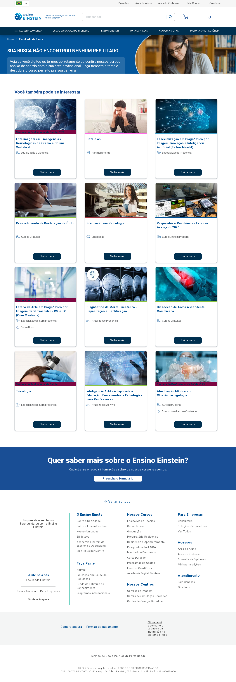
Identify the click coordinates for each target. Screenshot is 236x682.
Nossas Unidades (88, 531)
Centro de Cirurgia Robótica (145, 601)
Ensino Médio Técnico (141, 521)
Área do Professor (169, 3)
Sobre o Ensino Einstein (92, 526)
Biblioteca (83, 536)
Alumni (81, 569)
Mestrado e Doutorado (141, 552)
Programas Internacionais (93, 593)
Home (10, 39)
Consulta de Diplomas (192, 559)
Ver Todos (184, 531)
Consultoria (185, 521)
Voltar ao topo (119, 501)
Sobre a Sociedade (89, 521)
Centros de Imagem (139, 590)
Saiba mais (47, 172)
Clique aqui (155, 622)
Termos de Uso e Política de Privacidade (118, 656)
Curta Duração (136, 557)
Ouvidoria (215, 3)
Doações (124, 3)
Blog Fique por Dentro (90, 550)
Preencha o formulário (118, 478)
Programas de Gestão (141, 562)
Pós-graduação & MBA (141, 547)
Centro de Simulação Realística (147, 596)
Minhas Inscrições (189, 564)
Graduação (134, 531)
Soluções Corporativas (192, 526)
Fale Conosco (194, 3)
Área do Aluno (143, 3)
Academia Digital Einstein (143, 573)
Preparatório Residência (142, 536)
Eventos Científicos (139, 568)
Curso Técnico (136, 526)
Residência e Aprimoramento (146, 542)
